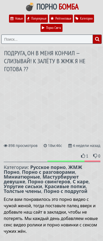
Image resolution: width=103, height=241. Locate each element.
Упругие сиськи (23, 186)
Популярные (37, 18)
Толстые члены (22, 191)
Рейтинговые (61, 18)
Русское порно (48, 167)
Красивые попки (65, 186)
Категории (84, 18)
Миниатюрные (22, 177)
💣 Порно (51, 7)
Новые (16, 18)
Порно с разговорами (48, 172)
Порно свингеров (49, 181)
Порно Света (51, 28)
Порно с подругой (65, 191)
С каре (81, 181)
